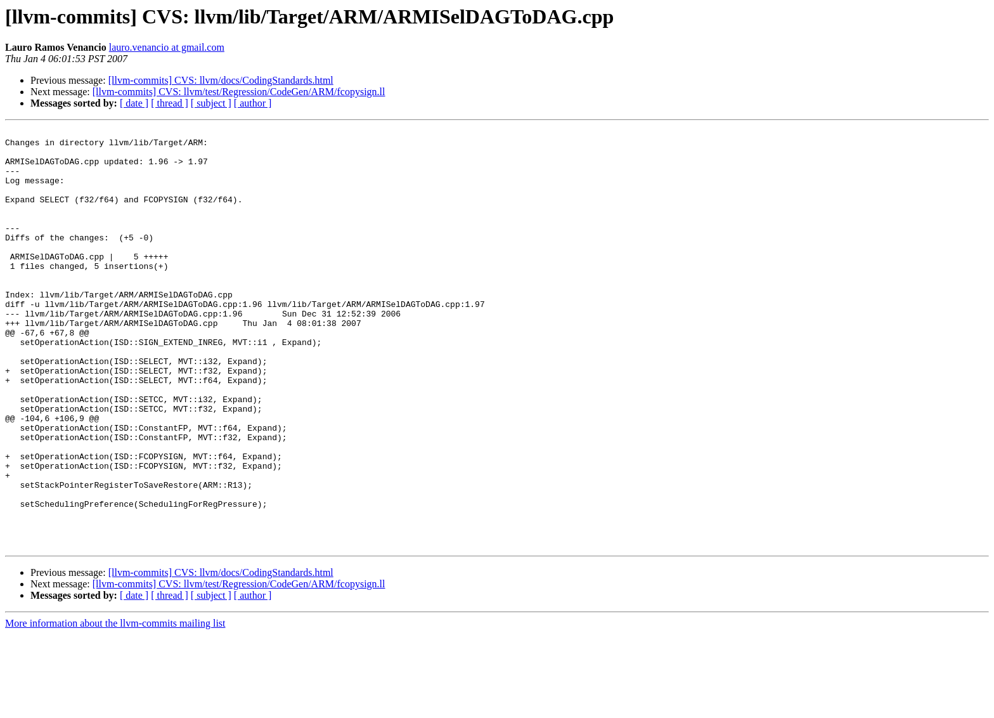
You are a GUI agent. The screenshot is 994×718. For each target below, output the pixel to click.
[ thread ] (169, 103)
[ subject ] (211, 103)
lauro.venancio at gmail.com (166, 47)
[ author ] (253, 103)
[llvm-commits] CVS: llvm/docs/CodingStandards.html (220, 80)
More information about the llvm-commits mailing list (115, 707)
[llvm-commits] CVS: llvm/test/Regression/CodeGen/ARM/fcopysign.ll (239, 91)
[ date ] (134, 103)
